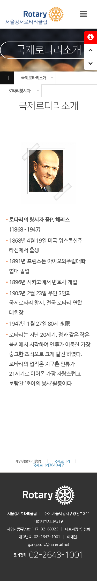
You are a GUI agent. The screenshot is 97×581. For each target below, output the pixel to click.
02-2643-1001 (56, 555)
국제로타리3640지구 (48, 465)
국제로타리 (62, 461)
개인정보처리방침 (28, 461)
